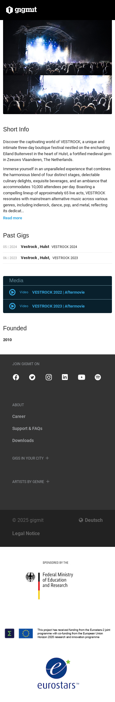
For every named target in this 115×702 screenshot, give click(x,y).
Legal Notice (26, 533)
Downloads (23, 440)
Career (18, 416)
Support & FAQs (27, 428)
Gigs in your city (28, 458)
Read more (12, 218)
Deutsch (94, 520)
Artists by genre (28, 482)
